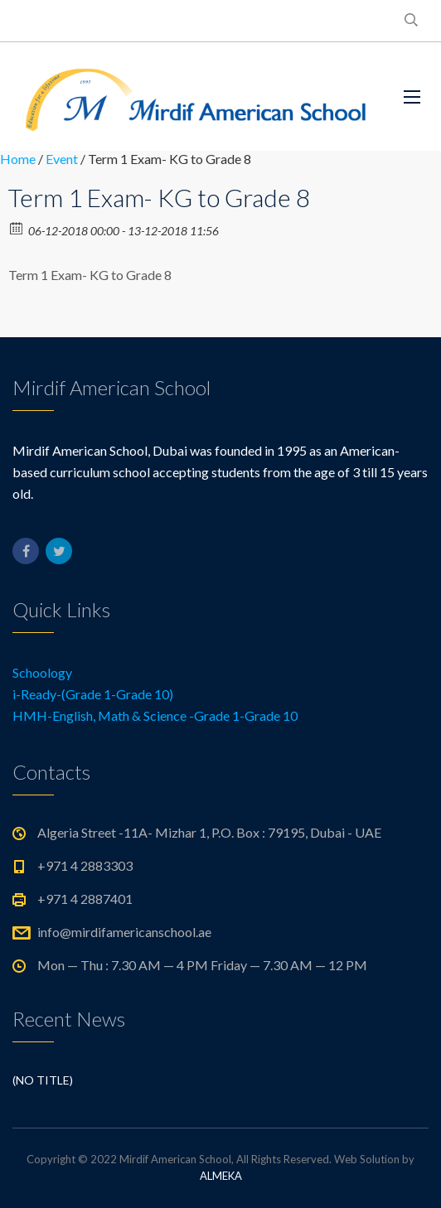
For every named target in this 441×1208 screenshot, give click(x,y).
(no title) (42, 1080)
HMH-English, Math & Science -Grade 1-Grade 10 (155, 715)
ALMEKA (221, 1175)
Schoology (42, 672)
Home (18, 159)
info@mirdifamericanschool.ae (124, 932)
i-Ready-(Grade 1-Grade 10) (92, 694)
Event (62, 159)
